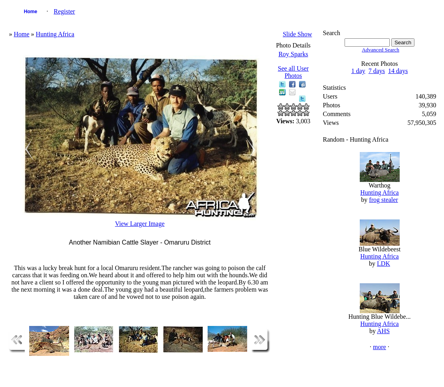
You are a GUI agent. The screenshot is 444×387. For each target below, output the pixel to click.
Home (30, 11)
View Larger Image (140, 223)
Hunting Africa (55, 34)
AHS (383, 331)
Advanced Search (380, 50)
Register (64, 11)
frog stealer (383, 199)
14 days (398, 70)
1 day (358, 70)
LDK (383, 263)
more (379, 347)
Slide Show (297, 34)
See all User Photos (293, 72)
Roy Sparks (293, 54)
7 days (377, 70)
